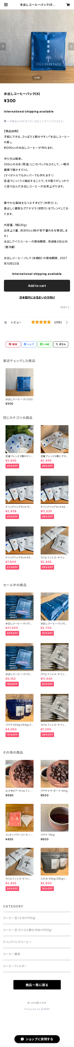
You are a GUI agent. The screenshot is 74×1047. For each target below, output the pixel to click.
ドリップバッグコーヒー (17, 942)
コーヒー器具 (11, 954)
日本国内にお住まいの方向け (37, 297)
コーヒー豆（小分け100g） (19, 918)
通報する (65, 307)
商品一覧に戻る (37, 985)
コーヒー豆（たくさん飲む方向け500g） (27, 930)
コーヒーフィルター (15, 966)
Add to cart (37, 286)
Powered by (37, 1009)
